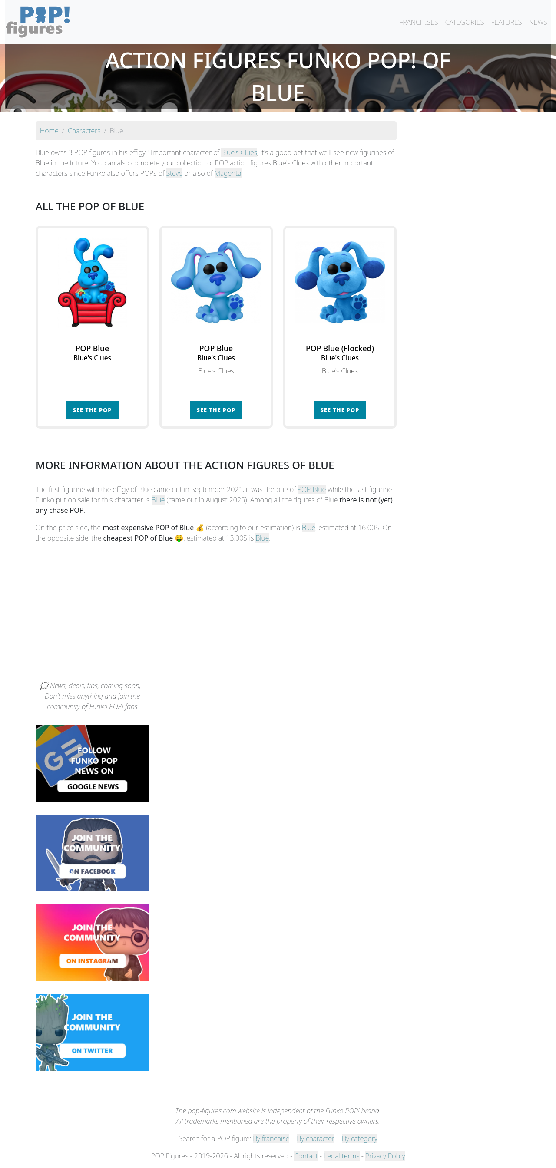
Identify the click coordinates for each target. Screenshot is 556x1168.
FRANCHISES (418, 22)
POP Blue (312, 489)
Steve (174, 173)
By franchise (271, 1138)
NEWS (538, 22)
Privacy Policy (385, 1156)
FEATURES (506, 22)
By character (315, 1138)
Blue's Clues (239, 152)
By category (359, 1138)
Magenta (228, 173)
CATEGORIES (464, 22)
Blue (158, 500)
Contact (306, 1156)
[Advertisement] (278, 615)
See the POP (92, 410)
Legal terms (341, 1156)
